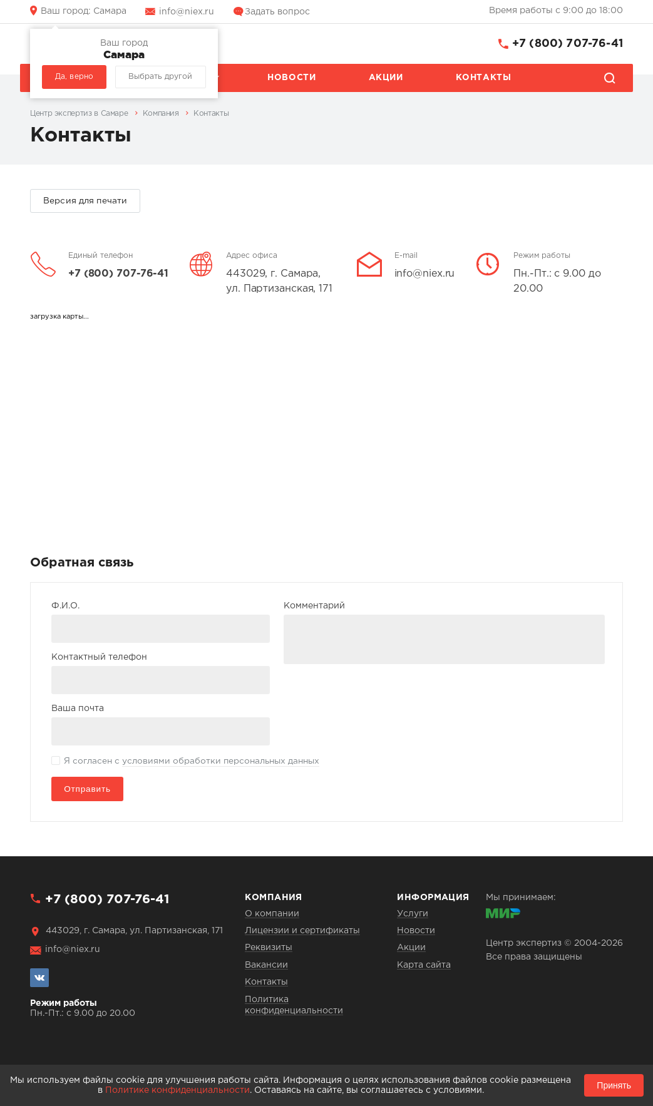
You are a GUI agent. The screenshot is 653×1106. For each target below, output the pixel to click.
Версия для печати (85, 201)
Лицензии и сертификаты (302, 930)
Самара (83, 11)
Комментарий (314, 606)
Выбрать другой (160, 76)
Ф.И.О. (65, 606)
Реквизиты (268, 947)
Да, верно (74, 76)
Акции (386, 77)
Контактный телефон (99, 657)
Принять (614, 1085)
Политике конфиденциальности (177, 1090)
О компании (272, 914)
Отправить (87, 789)
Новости (291, 77)
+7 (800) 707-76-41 (567, 44)
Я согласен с (191, 762)
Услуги (412, 914)
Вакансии (266, 965)
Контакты (484, 77)
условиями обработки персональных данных (220, 761)
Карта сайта (424, 965)
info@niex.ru (186, 12)
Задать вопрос (277, 12)
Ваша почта (77, 708)
